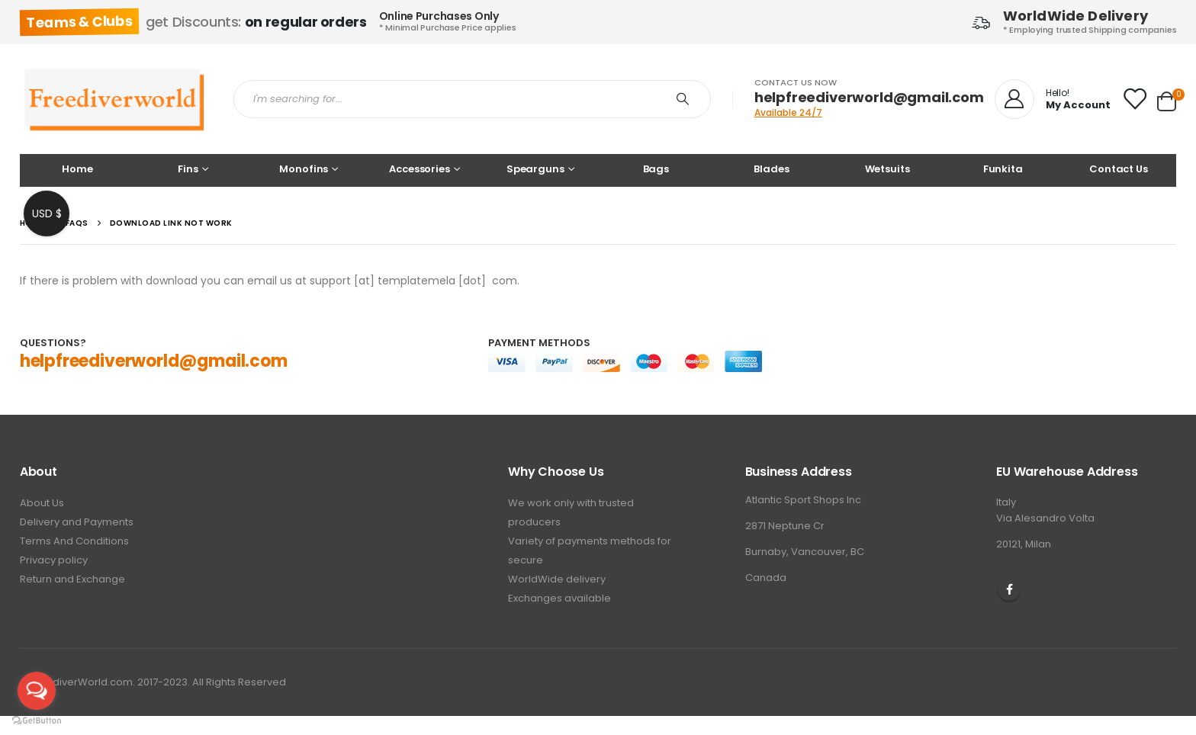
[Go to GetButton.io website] (36, 719)
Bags (656, 169)
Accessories (419, 169)
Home (77, 169)
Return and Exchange (72, 579)
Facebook (1009, 589)
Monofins (303, 169)
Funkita (1003, 169)
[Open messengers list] (37, 691)
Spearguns (535, 169)
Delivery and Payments (76, 522)
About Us (42, 503)
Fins (188, 169)
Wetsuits (887, 169)
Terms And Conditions (74, 541)
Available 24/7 (788, 112)
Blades (771, 169)
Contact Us (1118, 169)
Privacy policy (54, 560)
